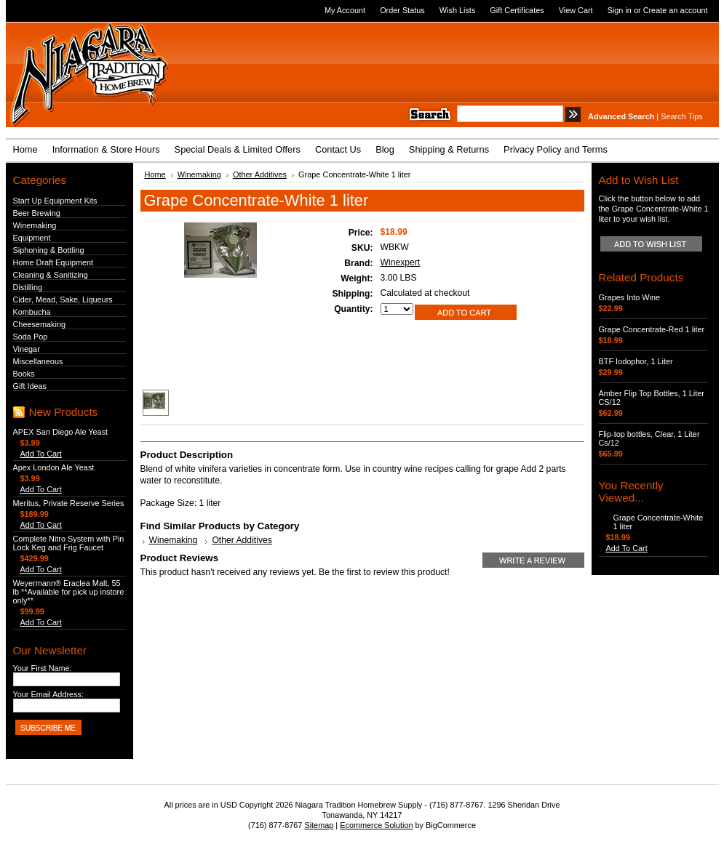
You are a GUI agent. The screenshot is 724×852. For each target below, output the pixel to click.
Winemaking (35, 225)
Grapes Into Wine (630, 297)
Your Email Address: (48, 694)
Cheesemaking (39, 324)
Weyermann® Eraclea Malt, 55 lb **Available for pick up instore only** (68, 592)
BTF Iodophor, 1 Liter (636, 361)
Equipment (32, 237)
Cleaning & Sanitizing (50, 274)
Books (24, 373)
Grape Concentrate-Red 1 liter (652, 329)
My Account (345, 10)
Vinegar (26, 349)
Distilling (28, 287)
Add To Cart (41, 453)
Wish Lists (457, 10)
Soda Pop (30, 336)
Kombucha (32, 312)
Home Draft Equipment (53, 262)
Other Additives (260, 174)
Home (155, 174)
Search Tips (681, 116)
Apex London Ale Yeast (54, 467)
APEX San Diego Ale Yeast (60, 431)
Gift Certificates (517, 10)
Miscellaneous (38, 361)
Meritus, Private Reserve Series (68, 503)
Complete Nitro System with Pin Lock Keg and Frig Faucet (68, 543)
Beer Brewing (36, 213)
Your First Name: (42, 668)
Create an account (675, 10)
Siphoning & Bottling (48, 250)
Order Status (402, 10)
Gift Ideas (30, 386)
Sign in (620, 10)
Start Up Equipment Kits (55, 200)
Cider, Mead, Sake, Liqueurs (63, 299)
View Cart (576, 10)
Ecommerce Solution (376, 825)
